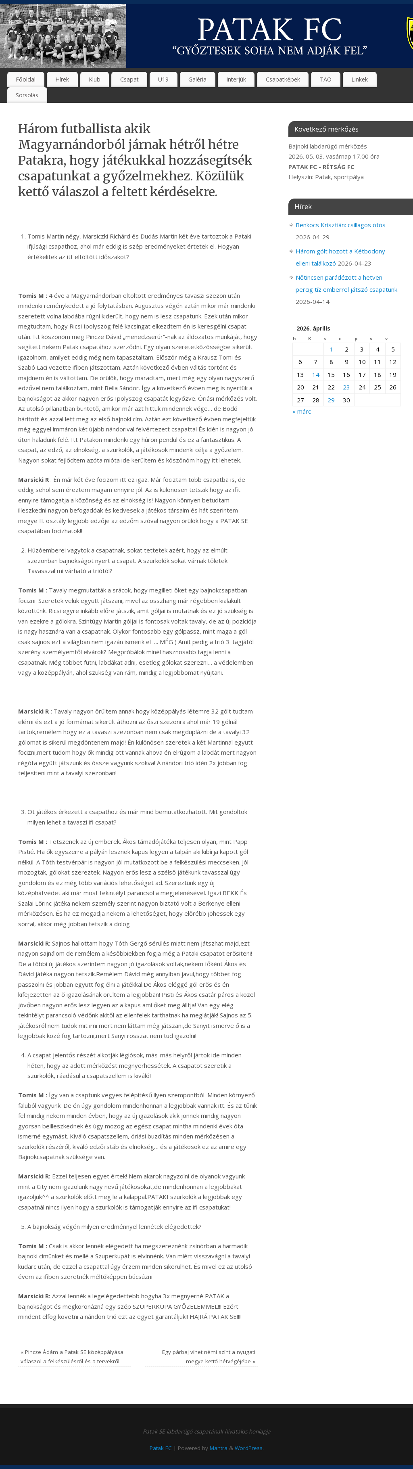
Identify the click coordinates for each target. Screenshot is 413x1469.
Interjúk (236, 79)
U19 (163, 79)
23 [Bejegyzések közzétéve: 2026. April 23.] (346, 387)
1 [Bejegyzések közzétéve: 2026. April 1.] (331, 349)
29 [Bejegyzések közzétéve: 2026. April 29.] (331, 400)
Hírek (62, 79)
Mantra (218, 1448)
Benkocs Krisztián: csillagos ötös (341, 225)
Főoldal (25, 79)
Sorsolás (27, 95)
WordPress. (249, 1448)
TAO (325, 79)
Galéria (197, 79)
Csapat (129, 79)
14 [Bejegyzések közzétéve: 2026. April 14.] (315, 374)
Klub (94, 79)
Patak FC (161, 1448)
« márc (301, 411)
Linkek (359, 79)
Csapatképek (283, 79)
